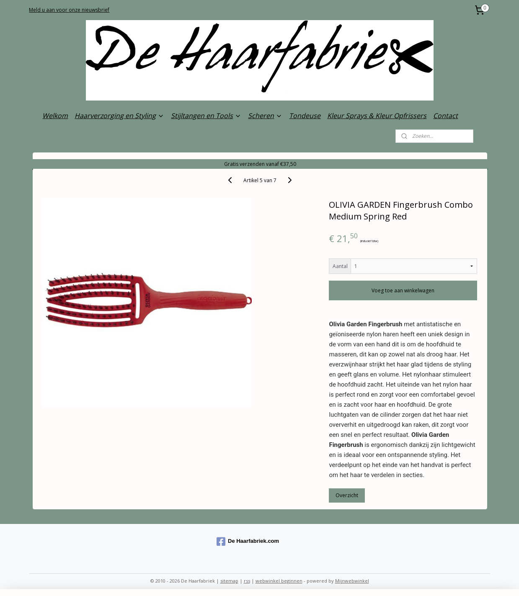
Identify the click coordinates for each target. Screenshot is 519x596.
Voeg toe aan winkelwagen (403, 290)
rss (247, 581)
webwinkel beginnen (279, 581)
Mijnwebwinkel (352, 581)
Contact (445, 115)
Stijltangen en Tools (206, 115)
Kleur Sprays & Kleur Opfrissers (376, 115)
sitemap (229, 581)
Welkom (55, 115)
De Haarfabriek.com (248, 542)
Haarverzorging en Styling (119, 115)
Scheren (265, 115)
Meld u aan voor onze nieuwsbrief (69, 9)
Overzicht (347, 495)
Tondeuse (304, 115)
